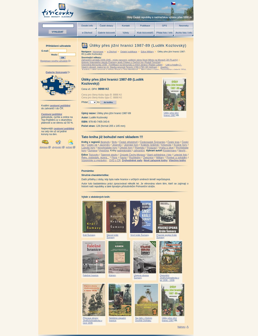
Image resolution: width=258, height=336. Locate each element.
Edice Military (147, 51)
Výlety (126, 32)
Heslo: (54, 54)
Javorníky (104, 145)
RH (66, 81)
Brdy (114, 142)
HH (70, 89)
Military (160, 157)
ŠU (48, 91)
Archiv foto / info (184, 32)
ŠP (51, 88)
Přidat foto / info (164, 32)
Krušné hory (180, 145)
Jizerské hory (131, 145)
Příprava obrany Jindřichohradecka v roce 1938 (92, 320)
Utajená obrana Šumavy (141, 276)
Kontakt (126, 25)
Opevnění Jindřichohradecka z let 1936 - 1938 (169, 277)
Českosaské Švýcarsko (152, 142)
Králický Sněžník (150, 145)
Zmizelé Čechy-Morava (132, 154)
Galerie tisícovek (106, 32)
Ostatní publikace (128, 51)
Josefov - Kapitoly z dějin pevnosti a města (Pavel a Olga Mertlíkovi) (125, 68)
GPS (164, 25)
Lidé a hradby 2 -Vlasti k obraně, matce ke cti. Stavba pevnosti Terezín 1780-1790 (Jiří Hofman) (131, 65)
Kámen (112, 275)
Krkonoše (166, 145)
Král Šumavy (89, 235)
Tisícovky (94, 154)
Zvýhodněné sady (132, 160)
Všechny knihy (177, 160)
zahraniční (139, 150)
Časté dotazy (106, 25)
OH (61, 81)
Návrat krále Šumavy (112, 236)
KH (45, 81)
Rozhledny (135, 157)
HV (61, 86)
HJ (68, 85)
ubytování (56, 147)
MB (72, 86)
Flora (114, 157)
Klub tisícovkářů (145, 32)
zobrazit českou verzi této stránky (173, 3)
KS (63, 84)
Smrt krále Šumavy (139, 235)
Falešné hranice (90, 275)
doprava (44, 147)
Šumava (92, 150)
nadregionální (124, 150)
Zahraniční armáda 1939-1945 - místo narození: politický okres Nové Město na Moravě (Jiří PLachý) (129, 60)
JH (55, 78)
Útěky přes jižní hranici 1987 (171, 114)
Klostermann (169, 150)
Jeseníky (117, 145)
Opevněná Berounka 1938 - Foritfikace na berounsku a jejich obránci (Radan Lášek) (122, 64)
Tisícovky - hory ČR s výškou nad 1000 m (116, 10)
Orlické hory (126, 147)
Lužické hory (88, 147)
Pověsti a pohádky (176, 157)
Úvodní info (87, 25)
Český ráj (92, 145)
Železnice (148, 157)
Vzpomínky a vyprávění (94, 160)
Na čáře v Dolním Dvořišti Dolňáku (143, 319)
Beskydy (105, 142)
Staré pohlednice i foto (159, 154)
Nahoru (181, 327)
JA (68, 92)
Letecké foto (180, 154)
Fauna (123, 157)
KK (59, 78)
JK (52, 80)
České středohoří (128, 142)
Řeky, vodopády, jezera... (95, 157)
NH (53, 92)
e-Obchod (87, 32)
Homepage (98, 51)
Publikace (145, 25)
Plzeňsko (140, 147)
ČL (45, 87)
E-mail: (45, 51)
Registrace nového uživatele (54, 61)
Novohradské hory (107, 147)
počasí (69, 147)
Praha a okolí (166, 147)
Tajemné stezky (109, 154)
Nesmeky (183, 25)
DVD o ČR (115, 160)
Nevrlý (181, 150)
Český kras (173, 142)
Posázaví (152, 147)
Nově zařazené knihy (155, 160)
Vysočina (104, 150)
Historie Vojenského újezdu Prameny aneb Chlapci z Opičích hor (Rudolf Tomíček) (121, 62)
